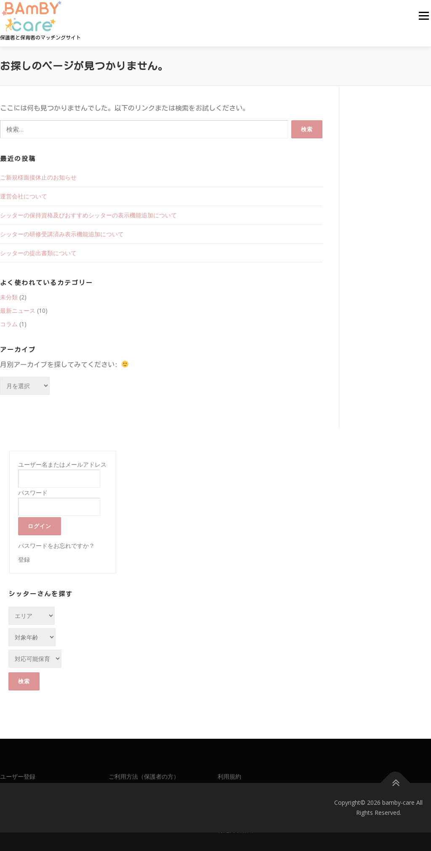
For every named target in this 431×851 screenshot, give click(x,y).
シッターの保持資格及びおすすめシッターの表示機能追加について (88, 215)
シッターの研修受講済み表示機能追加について (62, 234)
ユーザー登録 (17, 776)
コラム (9, 324)
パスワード (33, 493)
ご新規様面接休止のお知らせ (38, 177)
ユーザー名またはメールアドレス (62, 464)
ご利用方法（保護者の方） (144, 776)
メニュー (423, 16)
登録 (24, 559)
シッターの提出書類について (38, 253)
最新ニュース (17, 310)
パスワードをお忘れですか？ (56, 546)
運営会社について (23, 196)
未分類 (9, 297)
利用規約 (229, 776)
